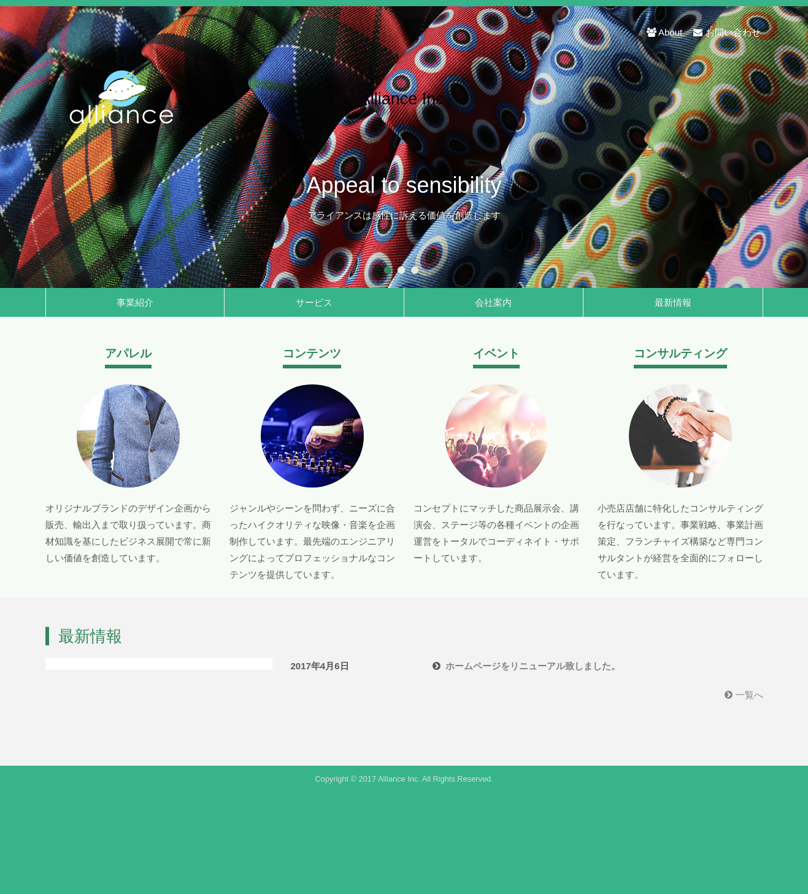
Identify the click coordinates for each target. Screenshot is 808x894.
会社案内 (493, 302)
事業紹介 (135, 302)
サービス (314, 302)
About (664, 32)
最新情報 (673, 302)
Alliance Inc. (404, 99)
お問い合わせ (726, 32)
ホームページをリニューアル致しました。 (532, 666)
